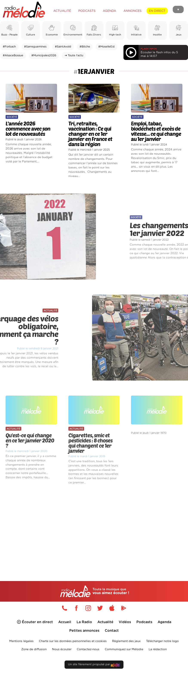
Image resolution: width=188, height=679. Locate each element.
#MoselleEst (106, 46)
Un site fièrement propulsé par (94, 665)
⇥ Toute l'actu (74, 55)
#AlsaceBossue (13, 55)
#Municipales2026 (43, 55)
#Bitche (85, 46)
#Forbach (9, 46)
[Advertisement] (94, 526)
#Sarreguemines (35, 46)
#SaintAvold (63, 46)
